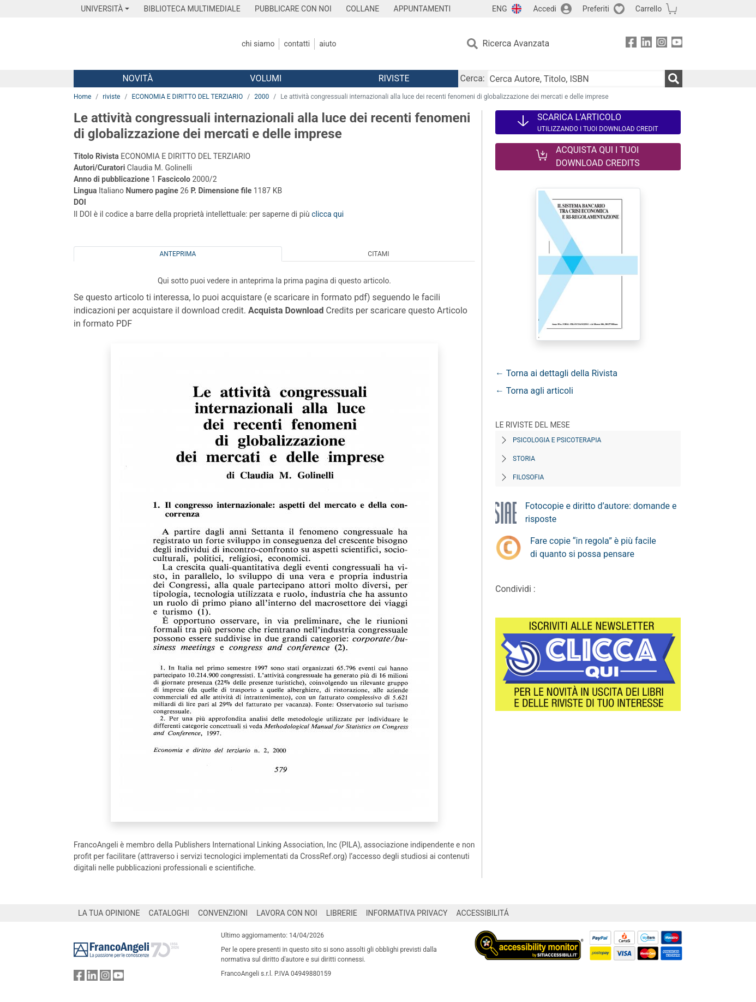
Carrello (648, 8)
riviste (111, 96)
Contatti (297, 43)
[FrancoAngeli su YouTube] (676, 44)
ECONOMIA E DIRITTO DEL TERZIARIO (187, 96)
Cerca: (472, 78)
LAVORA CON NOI (286, 913)
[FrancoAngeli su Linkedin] (646, 44)
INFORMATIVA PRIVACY (407, 913)
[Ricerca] (673, 78)
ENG (499, 8)
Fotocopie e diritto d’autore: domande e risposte (601, 512)
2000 (261, 96)
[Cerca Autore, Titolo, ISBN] (576, 78)
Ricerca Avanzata (516, 43)
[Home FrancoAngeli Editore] (146, 43)
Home (82, 96)
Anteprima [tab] (178, 254)
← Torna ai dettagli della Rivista (556, 373)
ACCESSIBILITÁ (483, 913)
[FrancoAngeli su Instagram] (661, 44)
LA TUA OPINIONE (109, 913)
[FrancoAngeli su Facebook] (631, 44)
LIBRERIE (341, 913)
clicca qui (327, 214)
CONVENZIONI (223, 913)
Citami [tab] (378, 254)
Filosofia (528, 477)
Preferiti (596, 8)
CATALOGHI (169, 913)
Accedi (544, 8)
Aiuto (327, 43)
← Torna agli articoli (534, 391)
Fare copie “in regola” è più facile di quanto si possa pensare (593, 547)
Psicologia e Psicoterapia (557, 440)
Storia (524, 459)
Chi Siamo (258, 43)
